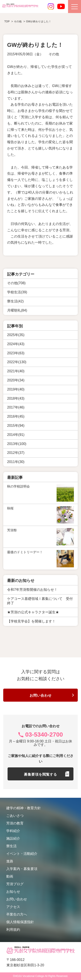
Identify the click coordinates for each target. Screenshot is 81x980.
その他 (54, 54)
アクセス (13, 907)
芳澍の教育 (15, 823)
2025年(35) (15, 335)
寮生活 (11, 846)
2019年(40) (15, 389)
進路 (9, 861)
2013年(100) (16, 444)
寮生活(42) (15, 301)
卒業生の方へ (16, 914)
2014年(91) (15, 435)
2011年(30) (15, 462)
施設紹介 (13, 838)
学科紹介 (13, 831)
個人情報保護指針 (20, 922)
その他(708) (16, 283)
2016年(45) (15, 416)
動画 (9, 876)
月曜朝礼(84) (17, 310)
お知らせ (13, 891)
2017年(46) (15, 407)
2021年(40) (15, 371)
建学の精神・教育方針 (23, 808)
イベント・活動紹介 (21, 853)
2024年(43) (15, 344)
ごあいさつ (15, 815)
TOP (7, 21)
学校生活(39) (17, 292)
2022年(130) (16, 362)
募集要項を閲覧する (40, 774)
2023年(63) (15, 353)
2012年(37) (15, 453)
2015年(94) (15, 425)
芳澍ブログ (15, 884)
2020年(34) (15, 380)
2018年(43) (15, 398)
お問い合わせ (41, 695)
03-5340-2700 (44, 734)
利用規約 (13, 929)
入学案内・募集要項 (21, 869)
